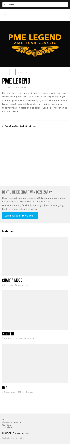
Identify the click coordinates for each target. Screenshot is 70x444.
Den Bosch (9, 427)
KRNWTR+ (9, 333)
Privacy (5, 419)
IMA (4, 387)
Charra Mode (12, 280)
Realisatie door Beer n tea (13, 438)
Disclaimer (6, 425)
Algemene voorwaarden (12, 422)
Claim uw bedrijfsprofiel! (19, 215)
